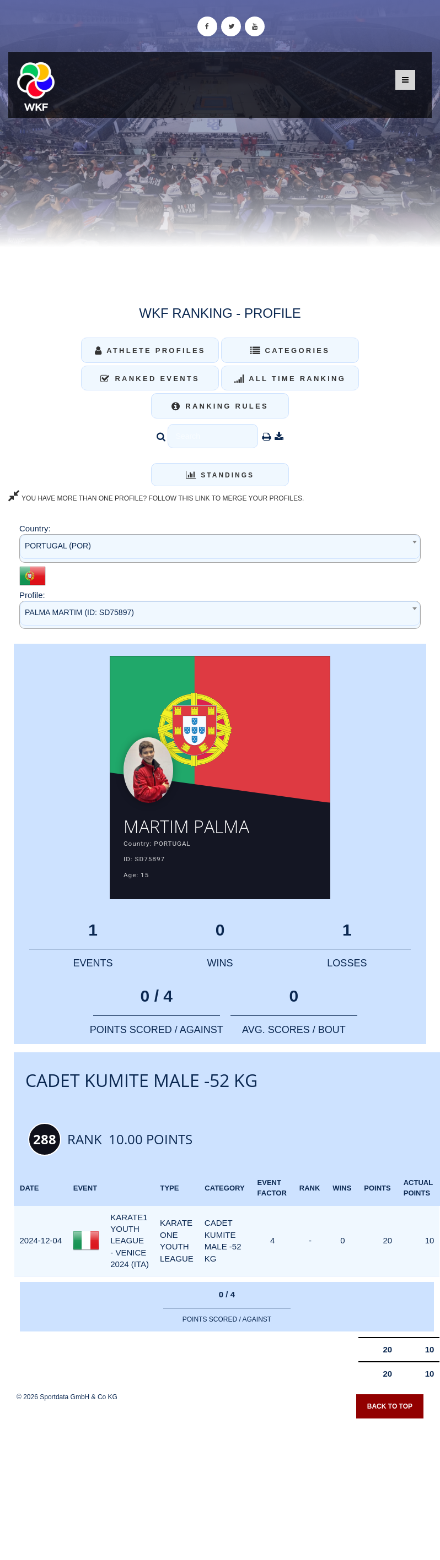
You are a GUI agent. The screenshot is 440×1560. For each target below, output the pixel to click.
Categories (290, 350)
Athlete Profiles (150, 350)
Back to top (389, 1406)
